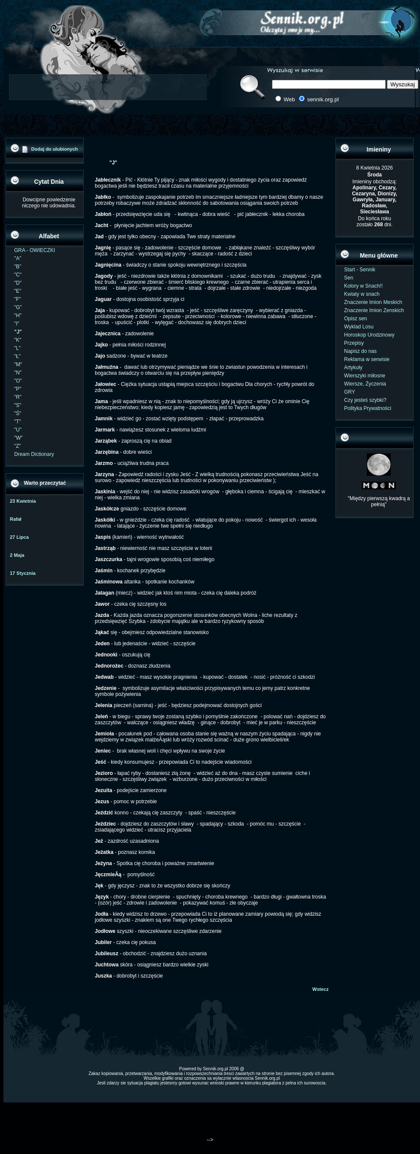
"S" (17, 405)
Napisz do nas (360, 351)
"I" (16, 324)
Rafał (15, 519)
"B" (17, 267)
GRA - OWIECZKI (34, 250)
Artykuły (353, 367)
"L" (17, 348)
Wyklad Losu (359, 327)
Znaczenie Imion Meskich (373, 302)
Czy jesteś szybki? (365, 400)
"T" (17, 422)
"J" (18, 332)
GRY (349, 392)
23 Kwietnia (23, 501)
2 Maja (17, 555)
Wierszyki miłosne (364, 376)
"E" (17, 291)
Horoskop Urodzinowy (369, 335)
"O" (18, 381)
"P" (17, 389)
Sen (348, 278)
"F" (17, 299)
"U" (17, 430)
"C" (17, 275)
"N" (17, 373)
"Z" (17, 446)
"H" (17, 316)
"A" (17, 258)
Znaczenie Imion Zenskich (374, 310)
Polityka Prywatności (367, 408)
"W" (18, 438)
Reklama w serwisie (367, 359)
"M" (18, 364)
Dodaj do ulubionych (54, 149)
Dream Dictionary (34, 454)
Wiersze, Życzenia (365, 384)
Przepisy (354, 343)
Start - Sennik (359, 270)
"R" (17, 397)
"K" (17, 340)
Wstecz (320, 989)
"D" (17, 283)
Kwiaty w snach (362, 294)
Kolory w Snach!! (363, 286)
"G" (18, 307)
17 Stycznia (23, 573)
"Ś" (17, 413)
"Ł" (17, 356)
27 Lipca (19, 537)
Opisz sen (355, 319)
